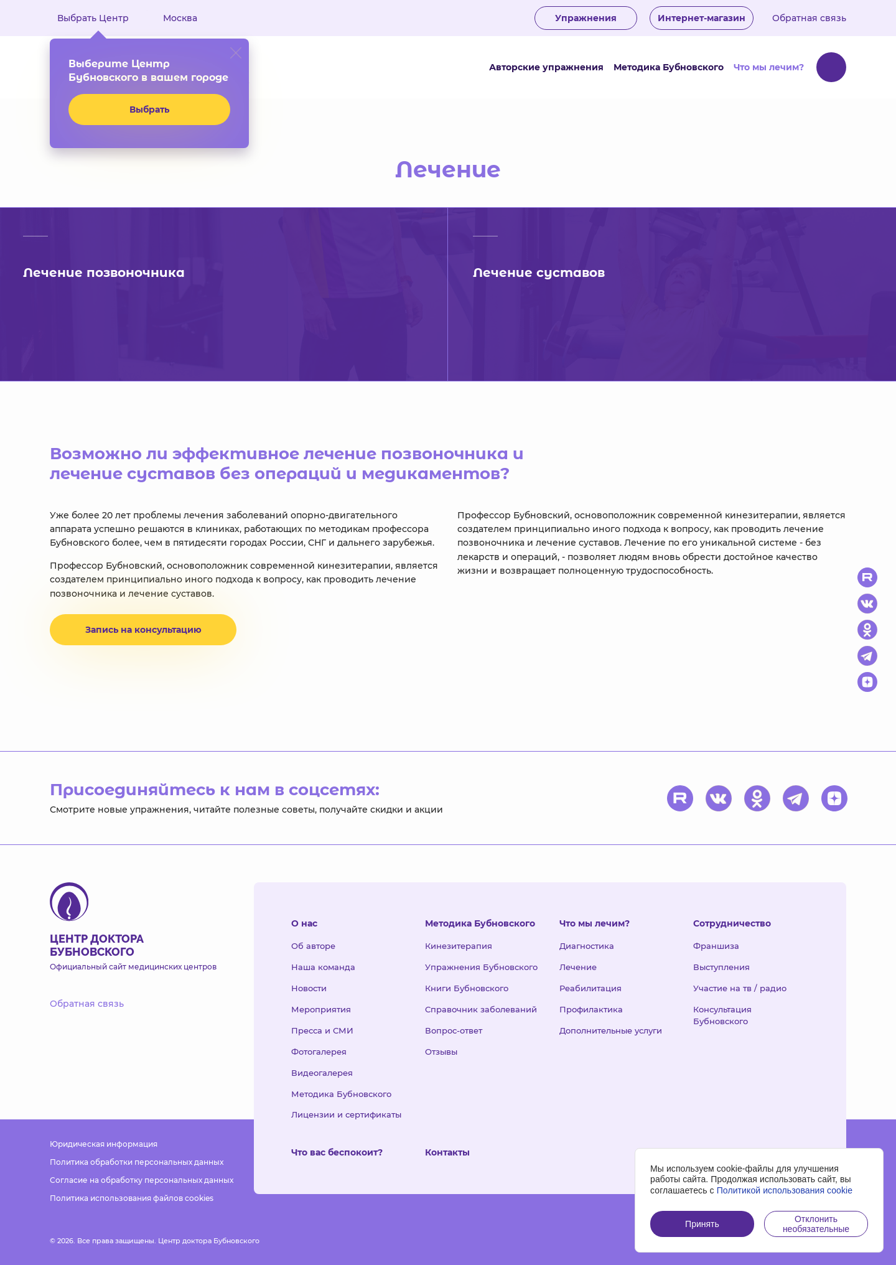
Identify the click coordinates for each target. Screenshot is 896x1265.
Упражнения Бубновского (481, 967)
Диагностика (586, 946)
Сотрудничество (732, 923)
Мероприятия (321, 1009)
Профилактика (591, 1009)
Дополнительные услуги (610, 1030)
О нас (304, 923)
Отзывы (441, 1052)
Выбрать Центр (102, 18)
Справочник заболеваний (481, 1009)
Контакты (447, 1152)
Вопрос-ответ (453, 1030)
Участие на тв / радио (739, 988)
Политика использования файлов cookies (131, 1198)
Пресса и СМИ (322, 1030)
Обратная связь (809, 18)
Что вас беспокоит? (337, 1152)
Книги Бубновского (466, 988)
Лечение (578, 967)
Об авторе (313, 946)
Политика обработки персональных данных (136, 1162)
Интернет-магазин (701, 18)
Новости (309, 988)
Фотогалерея (319, 1052)
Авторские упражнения (546, 67)
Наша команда (323, 967)
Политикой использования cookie (785, 1190)
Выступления (721, 967)
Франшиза (716, 946)
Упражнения (586, 18)
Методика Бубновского (669, 67)
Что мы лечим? (769, 67)
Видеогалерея (322, 1073)
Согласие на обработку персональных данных (141, 1180)
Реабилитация (590, 988)
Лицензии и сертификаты (346, 1114)
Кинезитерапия (458, 946)
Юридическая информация (103, 1144)
